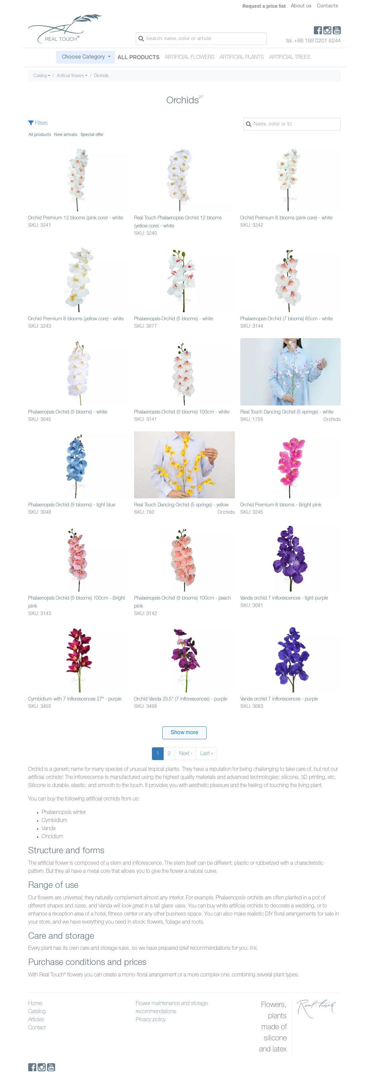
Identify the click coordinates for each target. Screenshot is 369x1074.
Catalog (40, 76)
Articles (36, 1019)
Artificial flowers (189, 57)
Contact (37, 1028)
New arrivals (65, 135)
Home (35, 1003)
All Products (139, 57)
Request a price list (264, 6)
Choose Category (83, 57)
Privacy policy (151, 1019)
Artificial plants (242, 57)
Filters (38, 123)
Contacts (327, 6)
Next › (185, 753)
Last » (206, 753)
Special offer (92, 135)
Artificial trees (289, 57)
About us (301, 6)
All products (40, 135)
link (253, 948)
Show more (184, 732)
